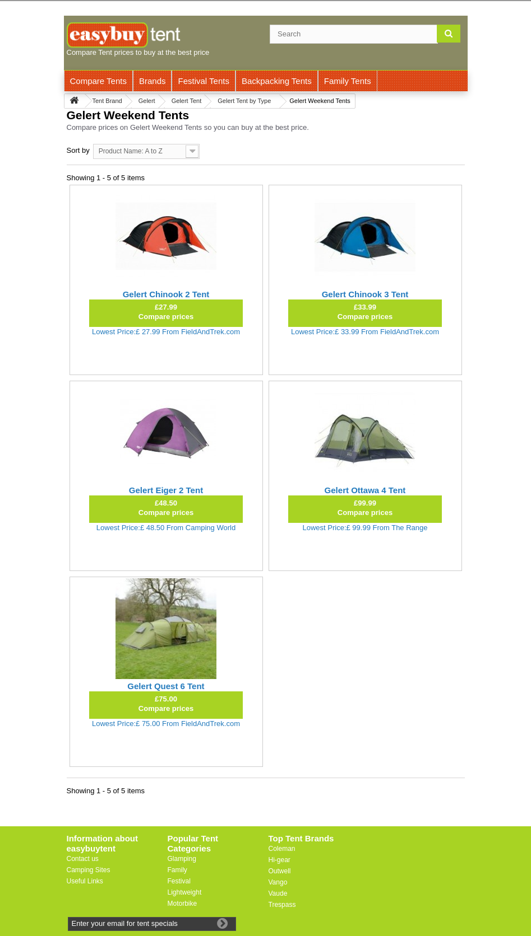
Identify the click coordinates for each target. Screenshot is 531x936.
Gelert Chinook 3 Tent (365, 294)
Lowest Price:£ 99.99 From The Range (364, 527)
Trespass (282, 905)
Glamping (182, 859)
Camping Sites (88, 870)
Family (177, 870)
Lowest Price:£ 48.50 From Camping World (166, 527)
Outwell (280, 871)
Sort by (78, 150)
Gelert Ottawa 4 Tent (365, 490)
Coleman (282, 849)
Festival (179, 881)
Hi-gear (279, 860)
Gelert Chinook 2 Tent (166, 294)
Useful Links (85, 881)
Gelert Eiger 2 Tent (166, 490)
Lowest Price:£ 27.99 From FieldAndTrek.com (166, 331)
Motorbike (182, 903)
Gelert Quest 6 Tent (165, 686)
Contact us (83, 859)
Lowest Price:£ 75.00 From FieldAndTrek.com (166, 723)
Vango (278, 882)
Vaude (278, 893)
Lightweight (185, 892)
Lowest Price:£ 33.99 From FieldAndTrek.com (365, 331)
